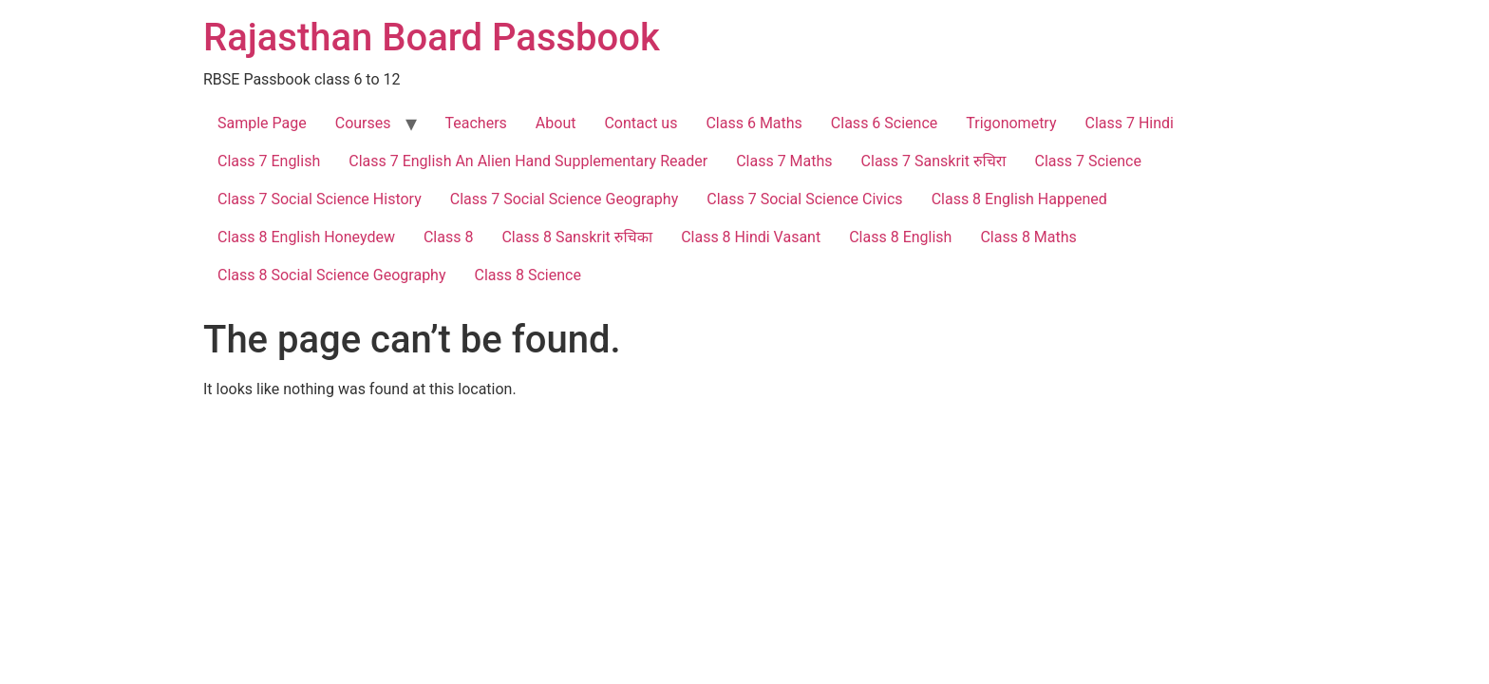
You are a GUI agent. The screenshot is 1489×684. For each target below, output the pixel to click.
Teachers (476, 123)
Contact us (640, 123)
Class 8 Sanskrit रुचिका (576, 237)
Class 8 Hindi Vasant (750, 237)
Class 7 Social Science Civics (804, 199)
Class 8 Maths (1028, 237)
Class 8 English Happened (1019, 199)
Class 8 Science (528, 275)
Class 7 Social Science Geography (564, 199)
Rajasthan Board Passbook (431, 37)
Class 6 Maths (753, 123)
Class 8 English (900, 237)
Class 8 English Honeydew (306, 237)
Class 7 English (268, 161)
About (556, 123)
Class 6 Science (884, 123)
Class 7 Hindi (1130, 123)
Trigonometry (1011, 123)
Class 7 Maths (784, 161)
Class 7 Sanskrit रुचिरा (934, 161)
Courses (363, 123)
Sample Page (262, 123)
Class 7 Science (1088, 161)
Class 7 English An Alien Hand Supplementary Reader (528, 161)
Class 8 (448, 237)
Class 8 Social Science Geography (331, 275)
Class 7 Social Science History (319, 199)
